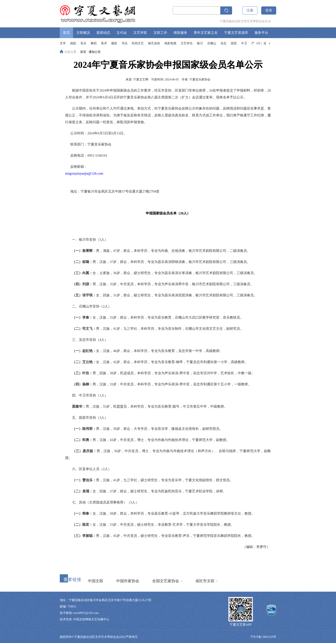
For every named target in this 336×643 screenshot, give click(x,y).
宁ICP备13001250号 (263, 637)
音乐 (83, 43)
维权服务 (180, 32)
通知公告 (95, 51)
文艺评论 (187, 43)
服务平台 (261, 32)
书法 (125, 43)
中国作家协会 (127, 581)
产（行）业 (258, 43)
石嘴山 (211, 43)
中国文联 (95, 581)
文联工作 (160, 32)
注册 (249, 10)
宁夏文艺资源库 (236, 32)
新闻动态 (103, 32)
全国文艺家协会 (167, 580)
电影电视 (170, 43)
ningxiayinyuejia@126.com (84, 173)
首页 (66, 32)
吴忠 (223, 43)
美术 (104, 43)
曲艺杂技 (154, 43)
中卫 (244, 43)
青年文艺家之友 (206, 32)
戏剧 (73, 43)
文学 (63, 43)
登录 (268, 10)
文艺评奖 (140, 32)
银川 (200, 43)
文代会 (122, 32)
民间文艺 (138, 43)
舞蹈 (94, 43)
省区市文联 (206, 580)
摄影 (114, 43)
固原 (234, 43)
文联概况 (83, 32)
